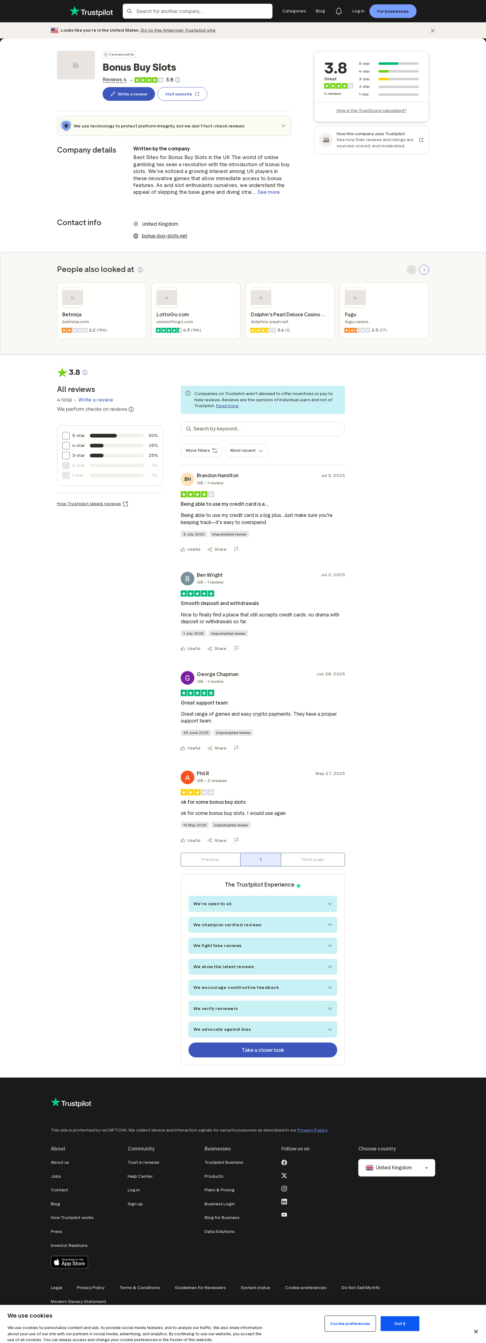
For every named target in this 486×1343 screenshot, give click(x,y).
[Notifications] (338, 11)
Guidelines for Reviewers (200, 1287)
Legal (56, 1287)
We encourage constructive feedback (262, 987)
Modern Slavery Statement (78, 1301)
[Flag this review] (237, 549)
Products (214, 1176)
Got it (400, 1323)
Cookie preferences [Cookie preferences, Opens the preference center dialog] (350, 1323)
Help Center (140, 1176)
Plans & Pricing (220, 1190)
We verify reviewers (262, 1008)
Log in (134, 1190)
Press (56, 1231)
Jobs (56, 1176)
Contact (59, 1190)
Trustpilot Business (224, 1162)
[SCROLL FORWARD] (424, 270)
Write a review (95, 400)
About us (60, 1162)
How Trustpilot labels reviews (89, 503)
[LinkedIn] (284, 1201)
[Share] (217, 549)
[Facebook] (284, 1162)
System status (255, 1287)
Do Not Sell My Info (361, 1287)
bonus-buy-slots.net (164, 236)
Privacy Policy (312, 1130)
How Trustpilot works (72, 1217)
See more (269, 192)
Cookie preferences (306, 1287)
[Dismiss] (432, 30)
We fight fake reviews (262, 945)
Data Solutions (220, 1231)
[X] (284, 1175)
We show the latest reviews (262, 966)
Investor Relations (69, 1245)
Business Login (220, 1204)
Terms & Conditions (139, 1287)
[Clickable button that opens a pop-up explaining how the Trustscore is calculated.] (177, 80)
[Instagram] (284, 1188)
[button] (140, 269)
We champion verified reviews (262, 924)
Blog (55, 1204)
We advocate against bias (262, 1029)
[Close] (476, 1331)
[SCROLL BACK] (412, 270)
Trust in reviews (143, 1162)
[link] (114, 80)
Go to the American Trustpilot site (177, 30)
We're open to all (262, 903)
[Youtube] (284, 1214)
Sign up (135, 1204)
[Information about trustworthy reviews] (131, 409)
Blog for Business (222, 1217)
